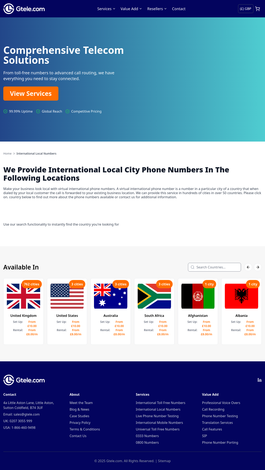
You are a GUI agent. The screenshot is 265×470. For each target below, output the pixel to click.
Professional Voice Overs (221, 402)
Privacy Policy (80, 422)
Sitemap (164, 461)
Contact (179, 8)
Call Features (212, 429)
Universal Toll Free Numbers (157, 429)
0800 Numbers (147, 442)
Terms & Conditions (85, 429)
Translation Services (217, 422)
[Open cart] (257, 9)
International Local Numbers (158, 409)
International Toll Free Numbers (160, 402)
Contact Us (78, 436)
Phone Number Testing (220, 416)
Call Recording (213, 409)
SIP (204, 436)
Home (7, 153)
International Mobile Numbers (159, 422)
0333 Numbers (147, 436)
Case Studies (79, 416)
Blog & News (79, 409)
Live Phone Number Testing (157, 416)
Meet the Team (81, 402)
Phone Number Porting (220, 442)
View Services (31, 93)
